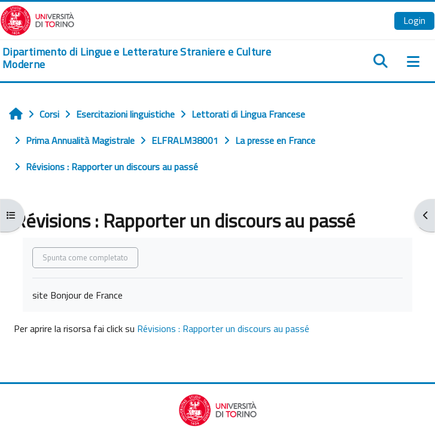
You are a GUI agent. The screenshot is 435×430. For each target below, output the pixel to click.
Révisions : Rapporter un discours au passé (223, 328)
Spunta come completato (85, 257)
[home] (145, 58)
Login (414, 20)
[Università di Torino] (37, 19)
